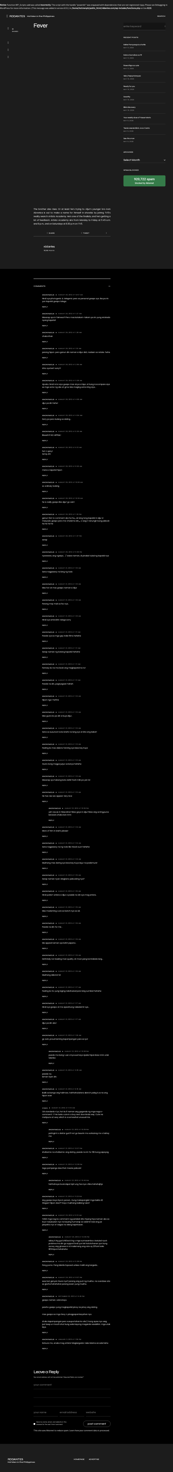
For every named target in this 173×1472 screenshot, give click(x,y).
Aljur (87, 209)
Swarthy (126, 97)
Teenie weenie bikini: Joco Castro (136, 128)
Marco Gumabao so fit (132, 55)
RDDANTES (17, 16)
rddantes (49, 246)
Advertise (94, 1468)
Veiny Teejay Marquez (132, 76)
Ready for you (129, 86)
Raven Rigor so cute (131, 65)
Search (162, 26)
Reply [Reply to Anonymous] (45, 307)
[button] (8, 16)
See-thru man (128, 138)
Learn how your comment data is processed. (89, 1430)
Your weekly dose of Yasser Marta (137, 117)
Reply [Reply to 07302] (45, 1123)
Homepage (79, 1468)
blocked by (144, 180)
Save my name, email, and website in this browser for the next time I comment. (51, 1423)
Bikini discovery (129, 107)
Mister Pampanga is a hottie (134, 44)
